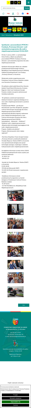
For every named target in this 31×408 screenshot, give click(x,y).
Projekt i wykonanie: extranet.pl (15, 383)
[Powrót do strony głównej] (3, 35)
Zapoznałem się (15, 401)
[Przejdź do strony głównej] (3, 13)
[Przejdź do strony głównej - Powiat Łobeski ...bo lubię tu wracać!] (15, 21)
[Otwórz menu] (28, 2)
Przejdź (15, 395)
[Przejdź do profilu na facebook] (23, 13)
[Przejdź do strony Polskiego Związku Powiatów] (18, 13)
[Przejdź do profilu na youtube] (27, 13)
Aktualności (9, 35)
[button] (16, 200)
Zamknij (15, 405)
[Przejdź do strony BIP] (8, 13)
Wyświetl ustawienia (15, 398)
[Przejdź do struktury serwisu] (13, 13)
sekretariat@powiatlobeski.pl (17, 336)
